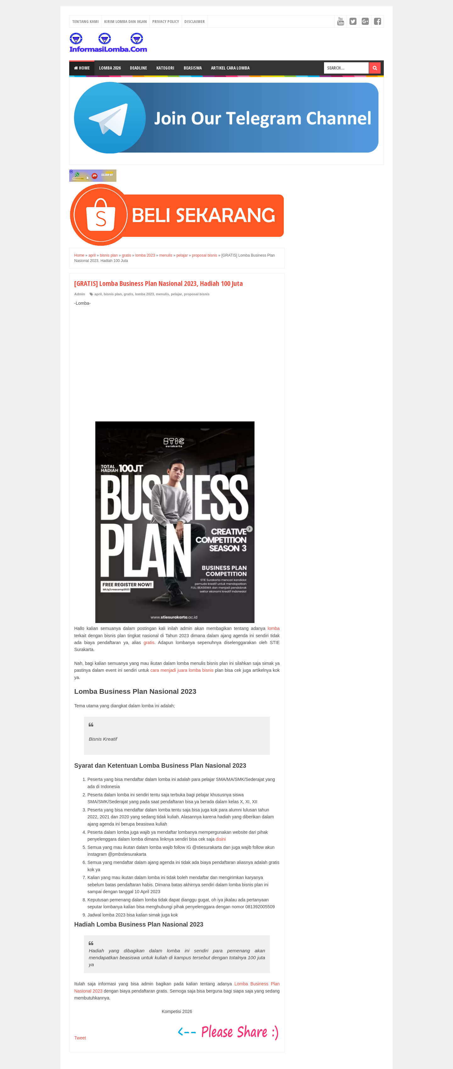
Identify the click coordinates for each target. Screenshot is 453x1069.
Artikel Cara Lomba (230, 68)
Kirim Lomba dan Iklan (125, 21)
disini (221, 839)
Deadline (138, 68)
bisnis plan (113, 294)
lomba (274, 628)
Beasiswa (193, 68)
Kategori (165, 68)
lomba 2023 (144, 294)
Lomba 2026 (109, 68)
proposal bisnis (197, 294)
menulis (162, 294)
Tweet (80, 1037)
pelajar (176, 294)
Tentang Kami (85, 21)
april (98, 294)
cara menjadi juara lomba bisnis (181, 670)
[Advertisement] (177, 357)
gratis (128, 294)
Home (82, 68)
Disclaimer (194, 21)
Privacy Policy (165, 21)
